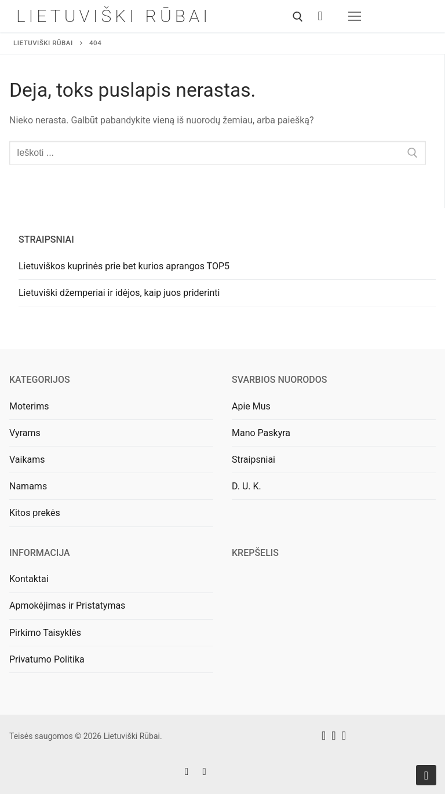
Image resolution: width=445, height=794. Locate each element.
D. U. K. (246, 486)
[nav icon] (354, 16)
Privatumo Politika (47, 659)
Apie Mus (251, 406)
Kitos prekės (34, 512)
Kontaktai (29, 578)
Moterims (29, 406)
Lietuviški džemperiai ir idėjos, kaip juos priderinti (119, 292)
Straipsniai (253, 459)
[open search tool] (298, 17)
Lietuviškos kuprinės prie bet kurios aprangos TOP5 (124, 266)
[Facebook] (187, 772)
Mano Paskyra (261, 432)
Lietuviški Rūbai (113, 16)
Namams (28, 486)
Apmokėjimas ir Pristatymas (67, 605)
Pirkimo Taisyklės (45, 632)
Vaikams (27, 459)
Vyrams (25, 432)
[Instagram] (204, 772)
